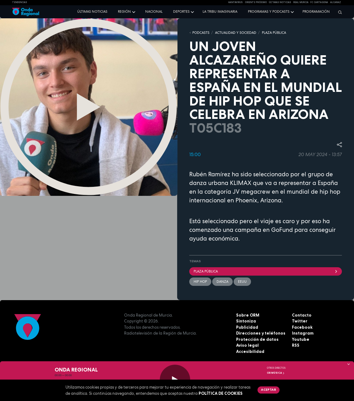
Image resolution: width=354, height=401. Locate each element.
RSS (295, 345)
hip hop (200, 281)
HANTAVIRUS (235, 2)
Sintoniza (246, 320)
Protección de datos (257, 339)
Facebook (302, 327)
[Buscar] (338, 12)
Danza (222, 281)
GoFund (282, 230)
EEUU (242, 281)
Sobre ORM (247, 315)
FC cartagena (319, 2)
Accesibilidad (250, 351)
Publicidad (247, 327)
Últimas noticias (92, 11)
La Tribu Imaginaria (220, 11)
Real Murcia (300, 2)
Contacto (301, 315)
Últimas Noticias (280, 2)
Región (124, 11)
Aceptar (268, 389)
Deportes (181, 11)
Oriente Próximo (256, 2)
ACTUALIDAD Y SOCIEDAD (235, 32)
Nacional (154, 11)
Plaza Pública (266, 271)
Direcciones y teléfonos (260, 333)
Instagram (303, 333)
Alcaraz (335, 2)
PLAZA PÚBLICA (274, 32)
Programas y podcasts (268, 11)
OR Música (276, 372)
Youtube (300, 339)
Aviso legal (247, 345)
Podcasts (200, 32)
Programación (316, 11)
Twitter (299, 320)
